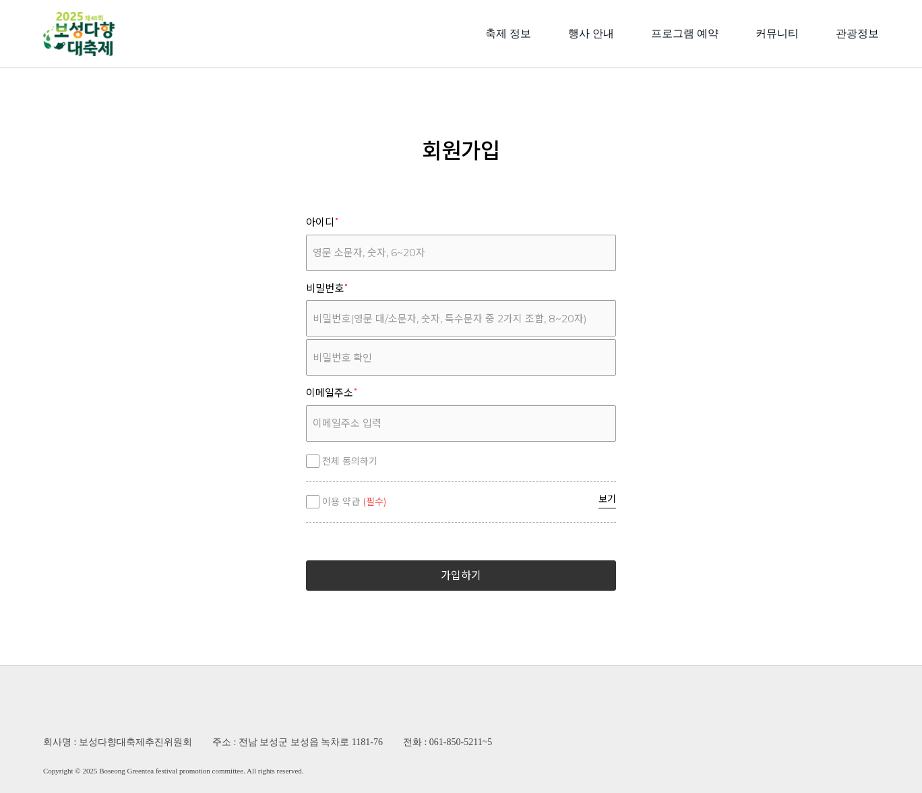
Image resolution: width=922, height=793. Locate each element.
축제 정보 (508, 33)
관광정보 (857, 33)
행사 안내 (591, 33)
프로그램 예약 (684, 33)
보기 (607, 499)
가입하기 (461, 575)
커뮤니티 (777, 33)
